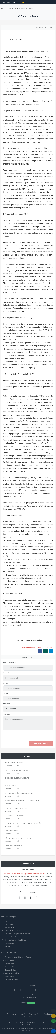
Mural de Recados (9, 937)
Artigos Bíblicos (10, 960)
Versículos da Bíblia (12, 973)
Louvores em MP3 (11, 979)
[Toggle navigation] (51, 2)
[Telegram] (41, 990)
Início (3, 8)
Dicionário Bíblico (11, 967)
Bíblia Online (9, 964)
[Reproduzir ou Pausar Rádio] (53, 1031)
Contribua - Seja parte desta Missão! (15, 934)
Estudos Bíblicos (12, 8)
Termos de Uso (28, 995)
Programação (7, 943)
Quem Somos (7, 924)
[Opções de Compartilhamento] (53, 1021)
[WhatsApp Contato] (36, 990)
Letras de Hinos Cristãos (11, 930)
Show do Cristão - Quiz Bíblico (13, 940)
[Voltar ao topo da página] (53, 1011)
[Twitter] (25, 990)
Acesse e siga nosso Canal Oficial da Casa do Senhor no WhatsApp (28, 1015)
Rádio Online (7, 927)
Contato (5, 946)
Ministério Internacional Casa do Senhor (14, 1023)
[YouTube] (31, 990)
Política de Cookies (28, 1025)
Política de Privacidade (28, 997)
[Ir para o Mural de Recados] (53, 1016)
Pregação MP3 (10, 976)
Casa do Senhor (8, 2)
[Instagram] (20, 990)
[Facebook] (15, 990)
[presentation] (36, 735)
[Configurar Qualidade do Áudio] (53, 1026)
